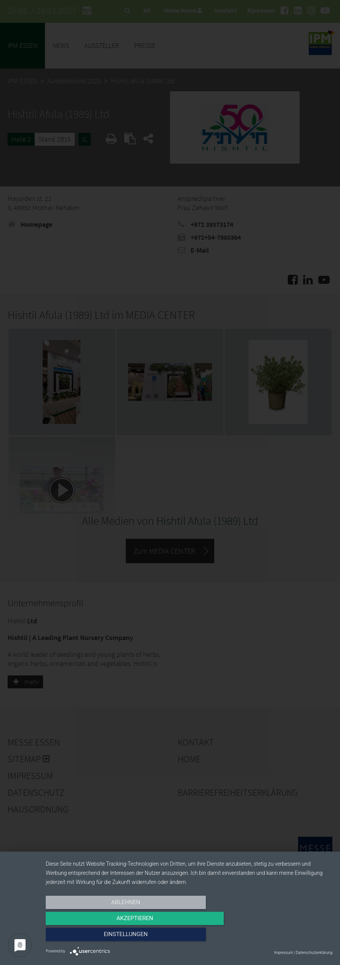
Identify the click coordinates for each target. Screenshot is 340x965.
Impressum (283, 953)
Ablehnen (88, 937)
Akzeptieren (189, 937)
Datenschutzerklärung (314, 953)
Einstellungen (289, 937)
